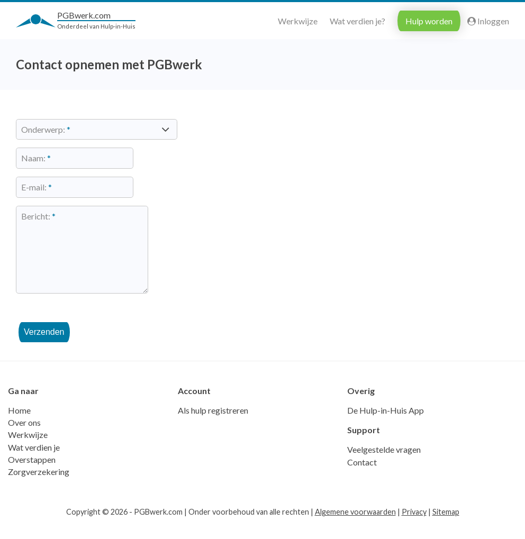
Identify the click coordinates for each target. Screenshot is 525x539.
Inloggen (488, 21)
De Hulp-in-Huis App (385, 427)
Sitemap (445, 528)
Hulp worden (428, 21)
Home (19, 427)
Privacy (414, 528)
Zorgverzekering (38, 488)
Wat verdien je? (357, 21)
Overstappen (32, 476)
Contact (362, 479)
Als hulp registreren (213, 427)
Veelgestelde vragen (384, 466)
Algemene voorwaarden (355, 528)
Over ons (24, 439)
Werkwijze (298, 21)
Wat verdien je (34, 464)
